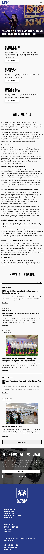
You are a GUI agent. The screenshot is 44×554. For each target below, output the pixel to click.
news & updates (9, 511)
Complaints (7, 531)
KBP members (8, 518)
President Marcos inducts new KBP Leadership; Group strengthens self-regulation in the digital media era (19, 359)
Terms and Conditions (11, 527)
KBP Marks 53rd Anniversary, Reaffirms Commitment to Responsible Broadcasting (20, 292)
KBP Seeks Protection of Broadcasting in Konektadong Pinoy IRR (21, 382)
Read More (5, 303)
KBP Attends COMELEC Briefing (12, 426)
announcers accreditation (12, 516)
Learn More (11, 60)
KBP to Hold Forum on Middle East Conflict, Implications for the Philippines (21, 314)
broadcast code (9, 513)
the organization (9, 509)
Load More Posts (22, 442)
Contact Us (7, 529)
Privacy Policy (8, 525)
